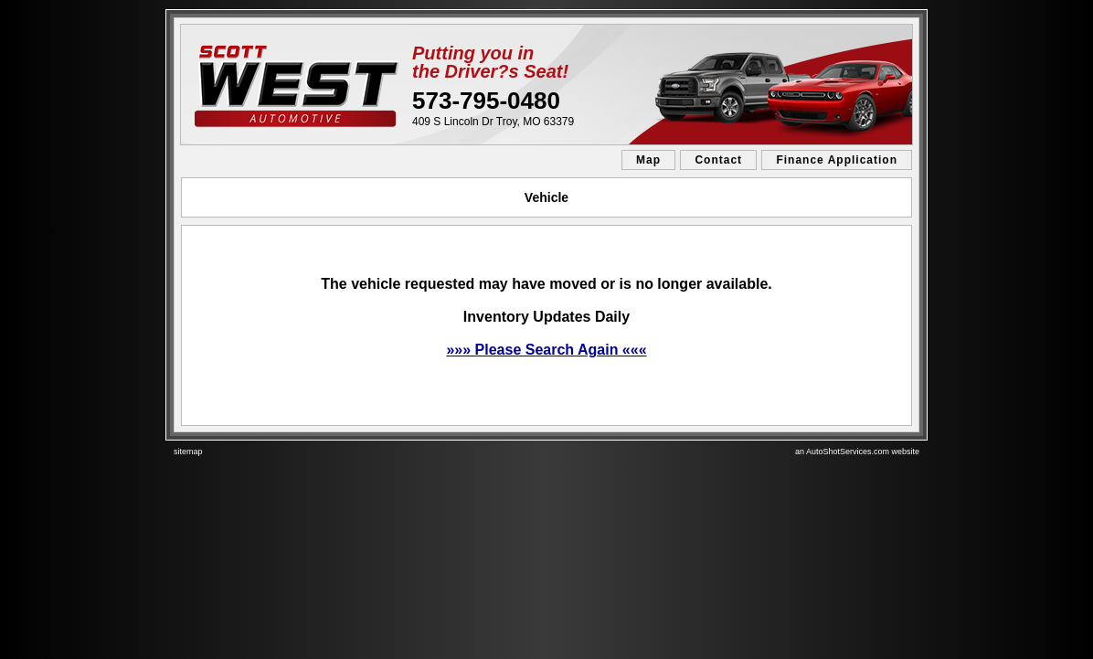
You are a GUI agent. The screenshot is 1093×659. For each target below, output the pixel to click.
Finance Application (836, 160)
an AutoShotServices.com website (857, 451)
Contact (718, 160)
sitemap (188, 451)
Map (648, 160)
